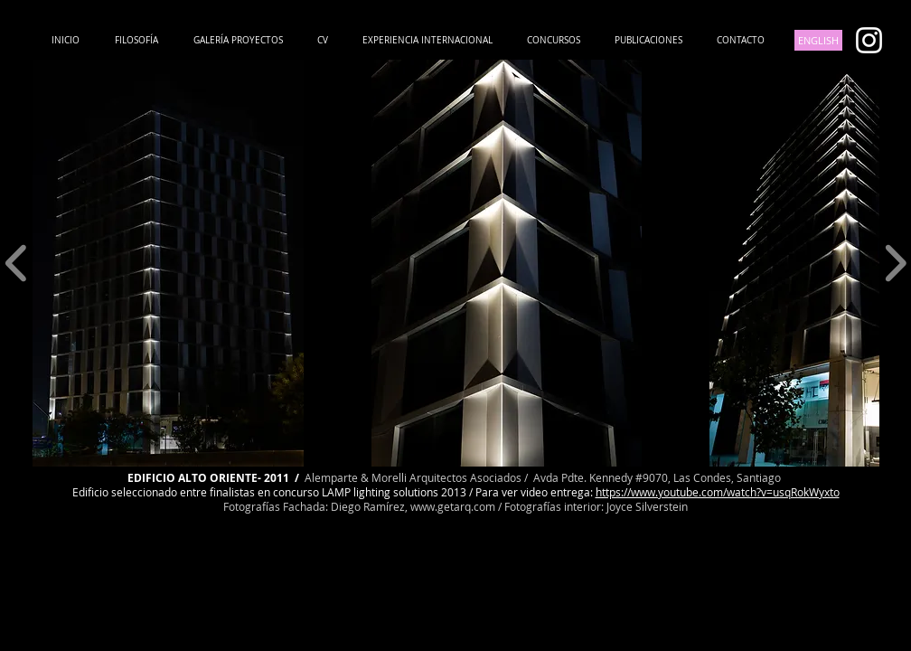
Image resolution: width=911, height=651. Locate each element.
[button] (168, 263)
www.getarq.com (452, 506)
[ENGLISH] (818, 40)
